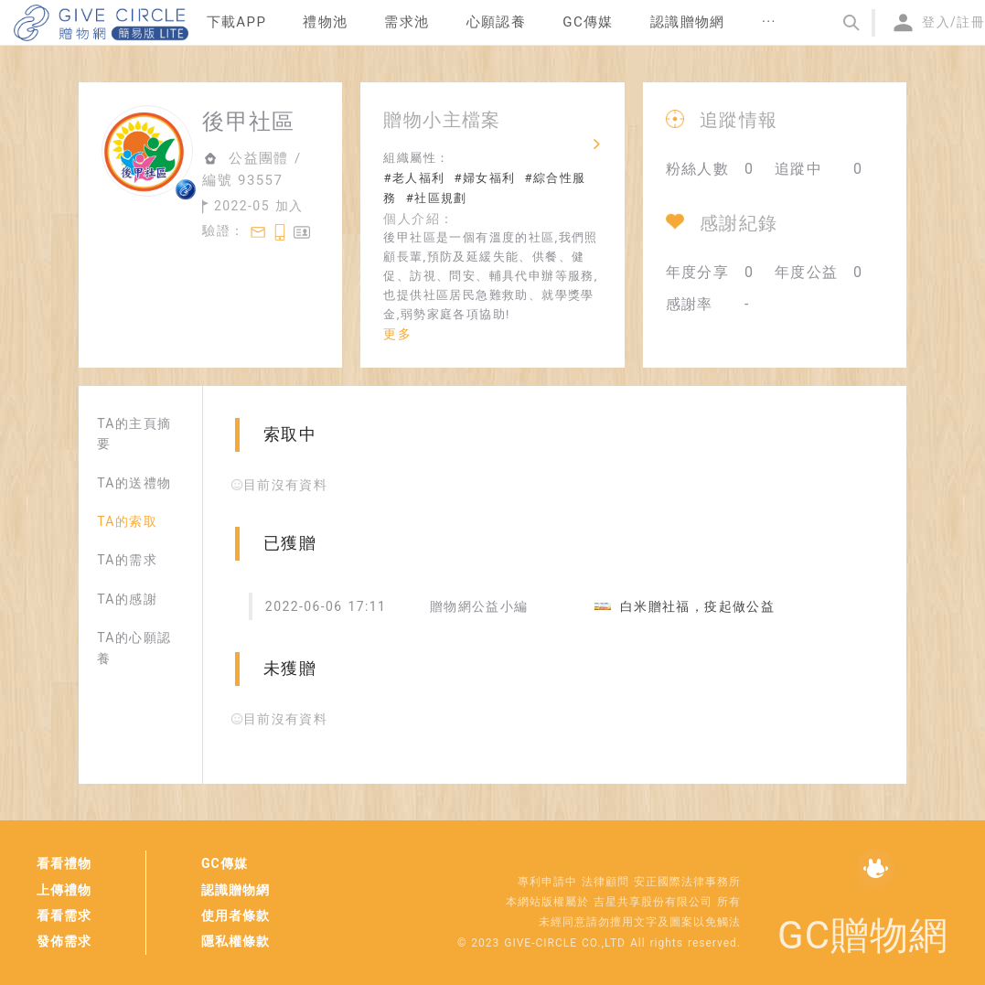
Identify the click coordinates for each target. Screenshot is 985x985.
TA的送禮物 (134, 483)
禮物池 (325, 22)
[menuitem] (236, 23)
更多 (397, 334)
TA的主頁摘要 (134, 433)
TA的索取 (127, 521)
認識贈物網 (235, 890)
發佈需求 (64, 941)
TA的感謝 (127, 599)
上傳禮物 (64, 890)
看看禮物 (64, 863)
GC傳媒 (224, 863)
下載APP (237, 22)
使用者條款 (235, 915)
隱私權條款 (235, 941)
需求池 (406, 22)
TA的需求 (127, 559)
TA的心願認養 (134, 647)
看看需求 (64, 915)
